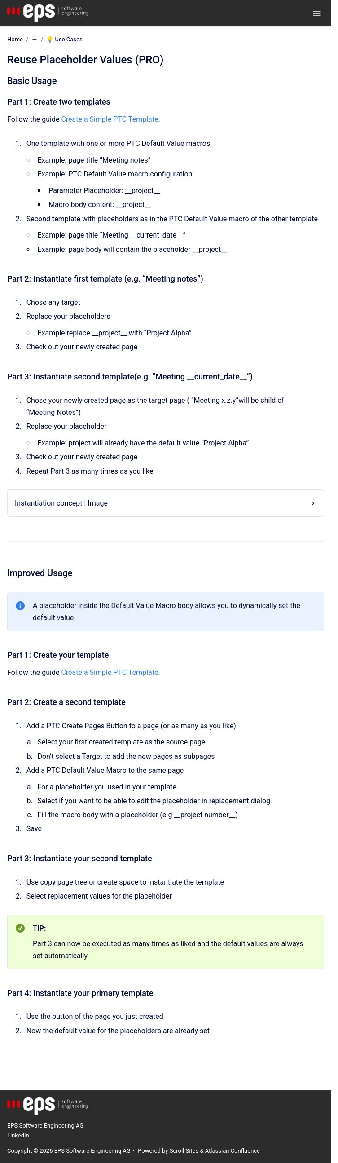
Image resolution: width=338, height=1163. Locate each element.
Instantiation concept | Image (61, 503)
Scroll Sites (184, 1150)
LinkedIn (18, 1135)
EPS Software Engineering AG (45, 1125)
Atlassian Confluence (232, 1150)
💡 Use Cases (64, 39)
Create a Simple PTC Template (109, 119)
